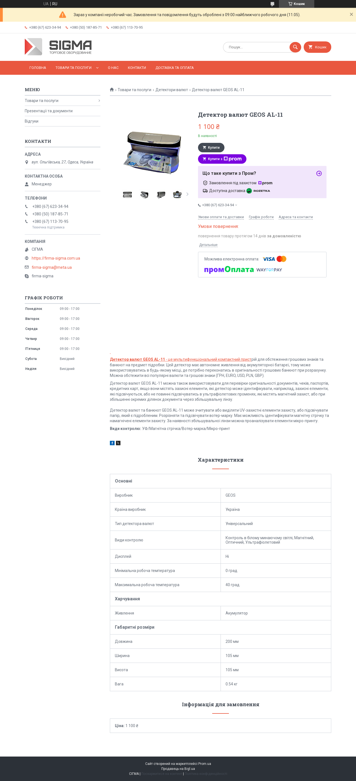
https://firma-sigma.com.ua (56, 258)
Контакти (137, 68)
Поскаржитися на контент (161, 774)
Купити (214, 148)
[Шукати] (295, 47)
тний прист (241, 359)
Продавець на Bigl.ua (178, 769)
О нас (113, 68)
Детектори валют (171, 90)
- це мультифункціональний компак (170, 359)
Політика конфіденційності (206, 774)
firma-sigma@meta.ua (52, 267)
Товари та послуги (74, 68)
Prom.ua (204, 764)
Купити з (225, 158)
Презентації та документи (49, 111)
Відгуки (31, 121)
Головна (37, 68)
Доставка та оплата (174, 68)
